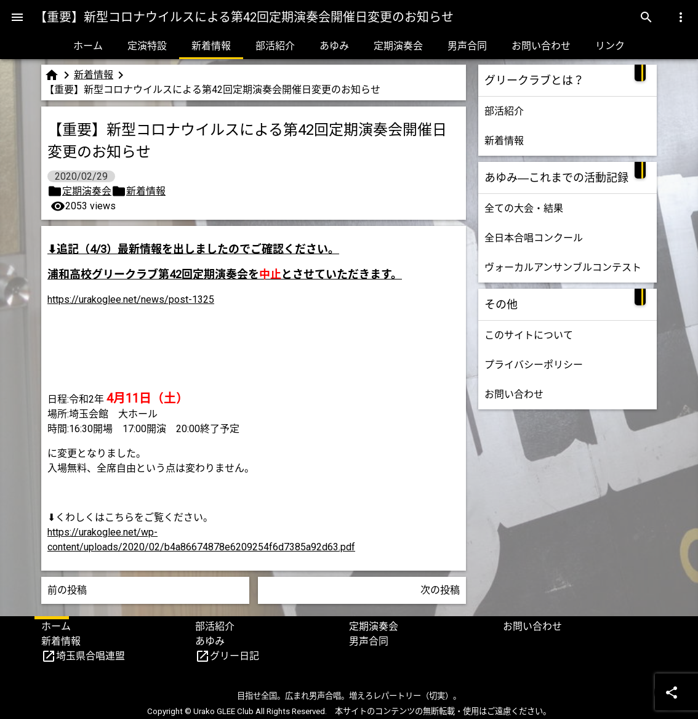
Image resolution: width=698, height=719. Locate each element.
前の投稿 (67, 590)
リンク (610, 46)
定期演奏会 (398, 46)
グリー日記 (234, 656)
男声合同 (467, 46)
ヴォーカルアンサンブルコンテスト (562, 267)
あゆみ (334, 46)
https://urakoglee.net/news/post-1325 (130, 299)
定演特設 (147, 46)
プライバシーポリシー (533, 365)
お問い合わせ (541, 46)
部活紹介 (275, 46)
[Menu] (17, 17)
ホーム (88, 46)
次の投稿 (440, 590)
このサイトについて (528, 335)
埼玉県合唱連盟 (90, 656)
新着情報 (211, 46)
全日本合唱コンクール (533, 238)
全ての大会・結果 (523, 208)
